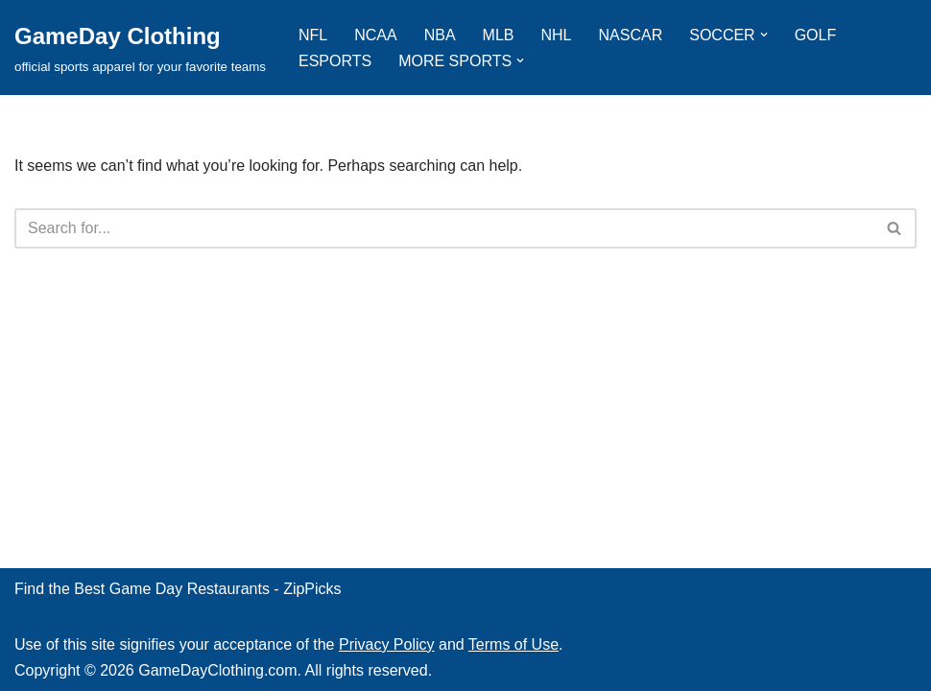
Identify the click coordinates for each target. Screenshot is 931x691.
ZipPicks (312, 589)
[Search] (443, 228)
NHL (556, 35)
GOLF (816, 35)
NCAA (375, 35)
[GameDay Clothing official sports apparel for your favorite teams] (140, 47)
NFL (312, 35)
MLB (498, 35)
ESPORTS (334, 61)
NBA (440, 35)
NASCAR (631, 35)
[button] (764, 34)
